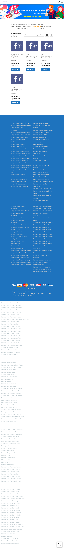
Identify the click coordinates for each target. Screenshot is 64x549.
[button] (59, 544)
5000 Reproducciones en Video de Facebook (46, 56)
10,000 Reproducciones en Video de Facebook (16, 89)
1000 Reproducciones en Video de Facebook (31, 56)
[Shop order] (34, 35)
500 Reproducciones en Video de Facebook (17, 56)
